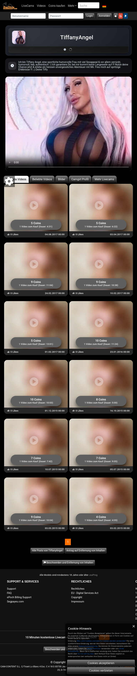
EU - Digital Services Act (84, 593)
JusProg (93, 575)
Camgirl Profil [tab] (80, 179)
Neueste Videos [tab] (16, 179)
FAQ (9, 593)
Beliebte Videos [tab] (42, 179)
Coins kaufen (57, 5)
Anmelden (104, 15)
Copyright (76, 597)
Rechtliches (77, 588)
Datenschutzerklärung (88, 646)
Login (90, 15)
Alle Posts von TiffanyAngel (47, 550)
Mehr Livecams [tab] (104, 179)
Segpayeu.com (15, 601)
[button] (104, 5)
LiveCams (28, 5)
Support (11, 588)
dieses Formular (94, 648)
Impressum (77, 601)
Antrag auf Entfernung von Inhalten (85, 550)
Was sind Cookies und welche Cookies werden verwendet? (101, 641)
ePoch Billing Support (19, 597)
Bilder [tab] (61, 179)
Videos (41, 5)
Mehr (71, 5)
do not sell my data (86, 654)
